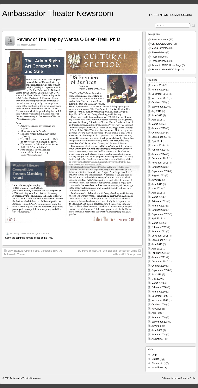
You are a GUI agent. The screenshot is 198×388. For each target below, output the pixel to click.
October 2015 (159, 102)
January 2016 (159, 89)
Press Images (159, 56)
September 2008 (160, 321)
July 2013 (156, 180)
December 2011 (160, 235)
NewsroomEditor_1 (29, 233)
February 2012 (159, 227)
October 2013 (159, 167)
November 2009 (160, 300)
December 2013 (160, 158)
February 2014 (159, 149)
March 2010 (158, 283)
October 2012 (159, 210)
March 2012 (158, 223)
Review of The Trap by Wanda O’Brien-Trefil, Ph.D (68, 39)
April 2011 (157, 248)
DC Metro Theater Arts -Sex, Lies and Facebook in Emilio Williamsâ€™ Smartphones (109, 252)
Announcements (160, 39)
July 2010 (156, 274)
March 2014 (158, 145)
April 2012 (157, 218)
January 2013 (159, 205)
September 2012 (160, 214)
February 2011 (159, 253)
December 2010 (160, 261)
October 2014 (159, 132)
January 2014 (159, 154)
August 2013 (158, 175)
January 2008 (159, 334)
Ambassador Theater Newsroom (57, 13)
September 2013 (160, 171)
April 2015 (157, 119)
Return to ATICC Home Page (166, 65)
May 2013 (157, 188)
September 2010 (160, 270)
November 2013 (160, 162)
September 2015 (160, 106)
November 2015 (160, 98)
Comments (160, 363)
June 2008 (157, 330)
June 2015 (157, 115)
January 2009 (159, 317)
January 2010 (159, 291)
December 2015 (160, 94)
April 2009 (157, 313)
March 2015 (158, 124)
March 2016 (158, 85)
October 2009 (159, 304)
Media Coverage (28, 45)
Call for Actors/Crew (162, 43)
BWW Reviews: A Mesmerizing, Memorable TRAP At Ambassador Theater (33, 252)
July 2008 (156, 326)
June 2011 (157, 244)
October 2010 (159, 265)
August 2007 (158, 339)
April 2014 (157, 141)
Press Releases (160, 61)
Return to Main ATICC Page (166, 69)
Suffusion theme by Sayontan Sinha (178, 378)
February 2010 (159, 287)
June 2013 (157, 184)
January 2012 (159, 231)
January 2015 (159, 128)
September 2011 (160, 240)
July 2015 (156, 111)
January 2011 (159, 257)
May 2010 (157, 278)
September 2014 (160, 137)
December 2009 (160, 296)
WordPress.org (159, 367)
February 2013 (159, 201)
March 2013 (158, 197)
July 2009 (156, 308)
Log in (155, 354)
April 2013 (157, 192)
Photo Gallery (159, 52)
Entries (158, 359)
